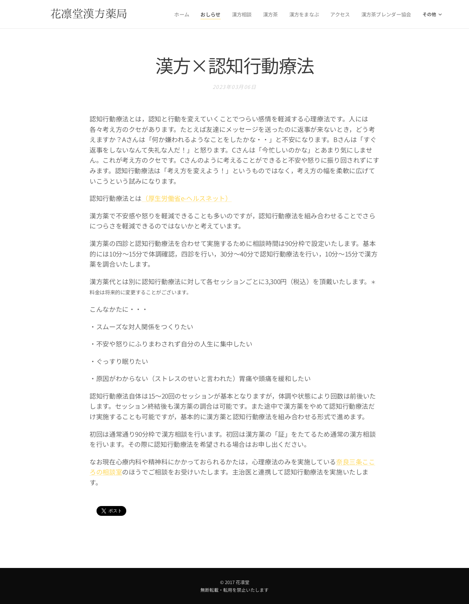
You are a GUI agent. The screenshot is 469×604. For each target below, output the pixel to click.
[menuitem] (194, 14)
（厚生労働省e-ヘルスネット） (187, 198)
